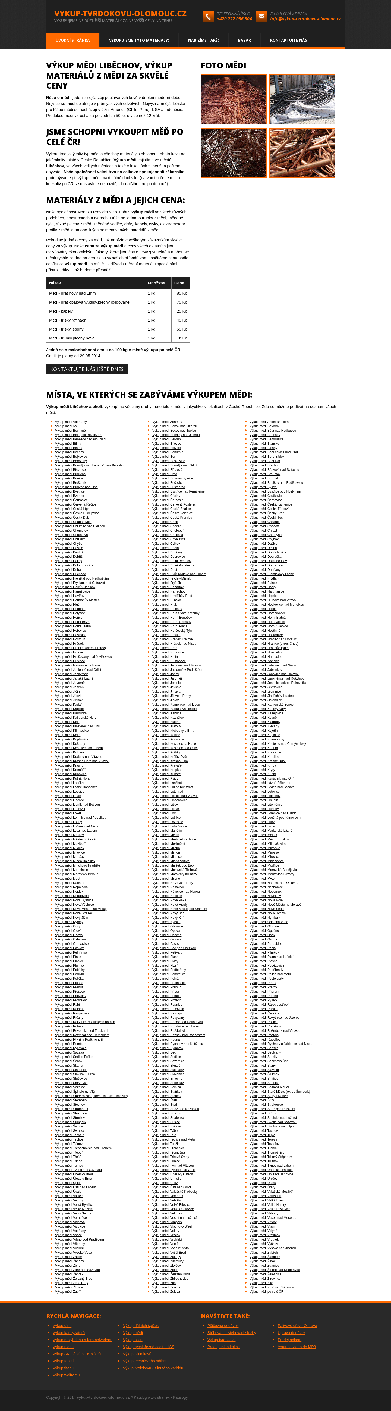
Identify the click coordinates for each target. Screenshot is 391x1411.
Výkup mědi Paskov (69, 948)
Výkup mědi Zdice (165, 1270)
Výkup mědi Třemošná (168, 1152)
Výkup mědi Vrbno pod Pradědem (79, 1239)
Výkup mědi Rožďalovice (170, 1031)
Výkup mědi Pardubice (266, 944)
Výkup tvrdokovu (221, 1340)
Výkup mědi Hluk (164, 604)
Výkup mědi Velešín (166, 1200)
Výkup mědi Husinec (70, 661)
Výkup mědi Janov (165, 674)
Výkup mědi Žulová (166, 1292)
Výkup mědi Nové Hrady (169, 905)
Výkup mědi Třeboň (69, 1152)
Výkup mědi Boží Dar (265, 461)
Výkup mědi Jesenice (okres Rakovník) (278, 683)
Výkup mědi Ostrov (263, 939)
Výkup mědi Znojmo (166, 1287)
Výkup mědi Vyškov (264, 1244)
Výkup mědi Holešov (167, 609)
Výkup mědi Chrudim (70, 539)
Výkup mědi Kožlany (70, 752)
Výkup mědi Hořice (69, 617)
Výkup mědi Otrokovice (72, 944)
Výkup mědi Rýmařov (167, 1048)
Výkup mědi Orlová (69, 935)
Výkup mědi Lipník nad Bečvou (77, 804)
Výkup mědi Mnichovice (267, 861)
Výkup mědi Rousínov (265, 1026)
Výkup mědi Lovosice (167, 822)
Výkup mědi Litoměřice (266, 804)
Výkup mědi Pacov (165, 944)
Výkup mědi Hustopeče (169, 661)
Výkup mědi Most (67, 878)
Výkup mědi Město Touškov (269, 839)
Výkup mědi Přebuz (69, 987)
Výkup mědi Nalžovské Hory (172, 883)
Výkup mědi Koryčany (168, 739)
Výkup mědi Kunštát (166, 774)
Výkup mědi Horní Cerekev (171, 622)
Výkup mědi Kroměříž (70, 770)
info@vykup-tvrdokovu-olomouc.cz (305, 19)
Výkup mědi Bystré (263, 487)
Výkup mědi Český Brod (267, 513)
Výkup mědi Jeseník (69, 687)
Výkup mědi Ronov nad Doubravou (177, 1022)
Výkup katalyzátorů (69, 1333)
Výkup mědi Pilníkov (264, 952)
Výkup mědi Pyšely (263, 1000)
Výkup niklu (133, 1340)
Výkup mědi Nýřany (69, 922)
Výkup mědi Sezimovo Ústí (269, 1061)
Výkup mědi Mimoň (166, 852)
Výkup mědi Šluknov (264, 1074)
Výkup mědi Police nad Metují (271, 974)
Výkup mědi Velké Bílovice (171, 1205)
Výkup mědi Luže (262, 826)
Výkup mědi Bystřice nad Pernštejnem (179, 491)
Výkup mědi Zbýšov (166, 1265)
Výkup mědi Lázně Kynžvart (172, 787)
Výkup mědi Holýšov (70, 613)
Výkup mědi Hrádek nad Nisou (174, 644)
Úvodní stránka (73, 40)
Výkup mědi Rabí (67, 1005)
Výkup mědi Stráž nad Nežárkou (175, 1109)
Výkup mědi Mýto (262, 878)
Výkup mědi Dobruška (265, 557)
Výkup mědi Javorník (70, 683)
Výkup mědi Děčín (165, 548)
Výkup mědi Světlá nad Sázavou (273, 1122)
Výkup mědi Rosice (264, 1022)
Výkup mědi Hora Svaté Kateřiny (175, 613)
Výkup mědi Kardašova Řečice (174, 709)
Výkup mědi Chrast (263, 530)
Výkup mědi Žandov (69, 1261)
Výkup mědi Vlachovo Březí (172, 1226)
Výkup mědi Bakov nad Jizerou (174, 426)
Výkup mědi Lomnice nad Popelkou (80, 818)
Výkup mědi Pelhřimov (71, 952)
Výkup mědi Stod (164, 1105)
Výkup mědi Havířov (69, 596)
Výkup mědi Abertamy (71, 422)
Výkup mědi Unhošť (166, 1178)
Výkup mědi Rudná (166, 1039)
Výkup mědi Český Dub (72, 517)
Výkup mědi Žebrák (69, 1274)
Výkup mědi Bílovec (166, 444)
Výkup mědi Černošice (71, 500)
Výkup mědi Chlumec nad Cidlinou (80, 526)
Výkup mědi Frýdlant (264, 578)
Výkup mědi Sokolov (70, 1087)
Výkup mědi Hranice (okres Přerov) (80, 648)
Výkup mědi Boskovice (168, 461)
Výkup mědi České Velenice (172, 513)
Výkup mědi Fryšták (166, 583)
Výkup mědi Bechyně (70, 430)
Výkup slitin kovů (137, 1354)
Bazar (244, 40)
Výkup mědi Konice (166, 735)
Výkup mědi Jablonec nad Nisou (273, 665)
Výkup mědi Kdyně (263, 717)
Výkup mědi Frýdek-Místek (171, 578)
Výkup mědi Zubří (68, 1292)
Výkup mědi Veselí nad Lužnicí (174, 1218)
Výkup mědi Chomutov (71, 530)
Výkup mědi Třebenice (168, 1148)
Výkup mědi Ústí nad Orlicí (171, 1187)
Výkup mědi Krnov (263, 765)
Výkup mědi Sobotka (264, 1083)
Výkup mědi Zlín (164, 1283)
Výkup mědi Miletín (166, 848)
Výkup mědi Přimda (166, 996)
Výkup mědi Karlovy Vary (268, 709)
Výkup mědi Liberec (69, 800)
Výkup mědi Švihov (69, 1126)
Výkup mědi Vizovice (70, 1226)
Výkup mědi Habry (263, 587)
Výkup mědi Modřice (264, 865)
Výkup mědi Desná (263, 548)
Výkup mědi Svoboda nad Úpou (272, 1126)
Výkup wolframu (66, 1375)
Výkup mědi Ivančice (264, 661)
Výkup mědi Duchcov (70, 574)
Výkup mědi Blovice (166, 448)
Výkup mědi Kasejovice (266, 713)
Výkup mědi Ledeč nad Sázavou (273, 787)
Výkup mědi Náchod (69, 883)
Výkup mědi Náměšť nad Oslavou (274, 883)
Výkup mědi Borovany (71, 461)
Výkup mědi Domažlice (266, 565)
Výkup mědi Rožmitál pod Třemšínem (82, 1035)
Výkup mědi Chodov (264, 526)
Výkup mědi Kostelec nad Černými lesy (278, 744)
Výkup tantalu (64, 1361)
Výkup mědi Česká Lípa (72, 509)
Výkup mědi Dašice (69, 548)
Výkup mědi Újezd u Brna (73, 1178)
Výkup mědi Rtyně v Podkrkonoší (79, 1039)
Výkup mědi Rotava (69, 1026)
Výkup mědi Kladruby (265, 722)
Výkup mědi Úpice (68, 1183)
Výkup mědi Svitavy (166, 1126)
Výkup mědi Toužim (166, 1144)
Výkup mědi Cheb (165, 522)
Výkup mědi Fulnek (263, 583)
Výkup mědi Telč (164, 1135)
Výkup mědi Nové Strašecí (74, 913)
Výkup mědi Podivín (69, 974)
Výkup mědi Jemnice (167, 683)
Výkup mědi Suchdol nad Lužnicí (273, 1118)
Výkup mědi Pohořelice (169, 974)
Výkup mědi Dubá (68, 570)
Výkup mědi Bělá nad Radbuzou (273, 430)
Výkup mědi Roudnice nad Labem (176, 1026)
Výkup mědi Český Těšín (268, 517)
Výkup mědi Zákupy (166, 1257)
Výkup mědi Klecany (264, 726)
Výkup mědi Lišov (165, 804)
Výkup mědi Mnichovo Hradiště (77, 865)
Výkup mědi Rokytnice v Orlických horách (85, 1022)
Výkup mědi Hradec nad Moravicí (274, 639)
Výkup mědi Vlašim (263, 1226)
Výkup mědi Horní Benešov (172, 617)
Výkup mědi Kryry (262, 770)
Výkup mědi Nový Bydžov (268, 913)
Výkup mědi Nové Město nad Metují (80, 909)
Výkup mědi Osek (262, 935)
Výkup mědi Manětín (167, 831)
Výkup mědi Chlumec (265, 522)
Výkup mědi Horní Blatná (268, 617)
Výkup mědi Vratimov (265, 1235)
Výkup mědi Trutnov (264, 1161)
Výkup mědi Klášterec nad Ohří (77, 726)
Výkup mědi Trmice (166, 1161)
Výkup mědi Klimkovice (72, 731)
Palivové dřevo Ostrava (297, 1325)
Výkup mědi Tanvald (69, 1135)
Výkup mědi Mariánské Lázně (271, 831)
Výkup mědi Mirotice (167, 857)
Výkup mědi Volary (165, 1231)
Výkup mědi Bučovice (168, 483)
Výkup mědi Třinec (68, 1161)
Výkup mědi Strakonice (266, 1105)
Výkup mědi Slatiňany (168, 1070)
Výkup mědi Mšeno (166, 878)
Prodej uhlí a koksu (223, 1347)
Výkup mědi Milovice (70, 852)
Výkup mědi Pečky (263, 948)
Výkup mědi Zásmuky (168, 1261)
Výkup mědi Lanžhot (167, 783)
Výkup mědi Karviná (166, 713)
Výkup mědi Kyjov (165, 778)
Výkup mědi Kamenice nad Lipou (176, 704)
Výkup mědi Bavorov (264, 426)
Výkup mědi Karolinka (71, 713)
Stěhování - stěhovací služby (231, 1333)
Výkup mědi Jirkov (165, 700)
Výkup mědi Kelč (67, 722)
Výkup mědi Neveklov (265, 896)
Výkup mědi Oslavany (71, 939)
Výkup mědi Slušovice (71, 1078)
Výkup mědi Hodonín (70, 609)
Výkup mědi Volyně (263, 1231)
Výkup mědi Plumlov (70, 965)
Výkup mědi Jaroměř (167, 678)
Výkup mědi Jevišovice (266, 687)
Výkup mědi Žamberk (265, 1257)
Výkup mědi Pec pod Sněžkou (174, 948)
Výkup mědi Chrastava (71, 535)
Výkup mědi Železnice (265, 1274)
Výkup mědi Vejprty (69, 1200)
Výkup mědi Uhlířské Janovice (271, 1174)
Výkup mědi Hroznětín (266, 652)
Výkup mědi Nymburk (265, 918)
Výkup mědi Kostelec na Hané (174, 744)
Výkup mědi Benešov (265, 435)
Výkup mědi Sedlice (166, 1057)
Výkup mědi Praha (263, 983)
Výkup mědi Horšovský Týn (172, 631)
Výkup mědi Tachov (264, 1131)
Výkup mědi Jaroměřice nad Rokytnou (277, 678)
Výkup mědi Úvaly (68, 1192)
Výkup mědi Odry (67, 926)
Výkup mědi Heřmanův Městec (77, 600)
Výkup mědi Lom (164, 813)
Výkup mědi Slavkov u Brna (75, 1074)
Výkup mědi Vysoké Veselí (74, 1252)
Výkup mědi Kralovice (265, 752)
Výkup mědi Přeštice (70, 991)
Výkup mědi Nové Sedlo (267, 909)
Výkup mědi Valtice (69, 1196)
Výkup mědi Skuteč (166, 1065)
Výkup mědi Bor (163, 457)
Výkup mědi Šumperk (70, 1122)
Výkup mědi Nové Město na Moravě (275, 905)
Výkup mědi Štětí (164, 1100)
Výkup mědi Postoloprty (267, 978)
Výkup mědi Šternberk (71, 1100)
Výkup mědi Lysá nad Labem (76, 831)
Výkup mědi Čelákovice (266, 496)
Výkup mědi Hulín (165, 657)
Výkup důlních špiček (141, 1325)
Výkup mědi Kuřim (263, 774)
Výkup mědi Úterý (262, 1187)
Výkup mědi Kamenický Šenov (272, 704)
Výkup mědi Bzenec (69, 496)
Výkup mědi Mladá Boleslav (75, 861)
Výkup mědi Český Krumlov (172, 517)
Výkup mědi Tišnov (69, 1144)
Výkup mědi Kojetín (264, 731)
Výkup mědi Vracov (166, 1235)
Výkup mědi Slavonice (168, 1074)
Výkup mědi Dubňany (265, 570)
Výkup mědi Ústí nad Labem (75, 1187)
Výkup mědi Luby (262, 822)
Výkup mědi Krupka (166, 770)
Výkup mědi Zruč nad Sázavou (272, 1287)
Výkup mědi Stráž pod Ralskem (272, 1109)
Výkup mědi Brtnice (69, 478)
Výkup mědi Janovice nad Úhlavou (274, 674)
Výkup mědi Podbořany (169, 970)
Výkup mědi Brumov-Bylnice (172, 478)
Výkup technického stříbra (145, 1361)
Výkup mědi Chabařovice (73, 522)
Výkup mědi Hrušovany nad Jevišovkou (83, 657)
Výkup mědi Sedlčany (265, 1052)
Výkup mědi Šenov (68, 1061)
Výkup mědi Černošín (168, 500)
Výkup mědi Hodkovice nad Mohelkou (277, 604)
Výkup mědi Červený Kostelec (174, 504)
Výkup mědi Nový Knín (168, 918)
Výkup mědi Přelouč (166, 987)
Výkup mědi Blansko (264, 444)
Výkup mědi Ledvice (69, 791)
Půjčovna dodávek (222, 1325)
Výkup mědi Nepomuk (265, 891)
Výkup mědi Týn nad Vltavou (173, 1165)
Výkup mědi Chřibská (167, 535)
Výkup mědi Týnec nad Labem (272, 1165)
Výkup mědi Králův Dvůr (169, 757)
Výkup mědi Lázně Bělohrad (270, 783)
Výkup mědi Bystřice (70, 491)
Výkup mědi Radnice (167, 1005)
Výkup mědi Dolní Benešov (171, 561)
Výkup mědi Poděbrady (266, 970)
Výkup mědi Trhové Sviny (170, 1157)
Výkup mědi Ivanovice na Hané (77, 665)
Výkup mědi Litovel (166, 809)
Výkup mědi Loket (68, 813)
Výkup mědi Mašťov (69, 835)
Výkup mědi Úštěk (263, 1183)
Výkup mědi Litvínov (264, 809)
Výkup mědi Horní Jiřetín (73, 626)
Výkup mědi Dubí (164, 570)
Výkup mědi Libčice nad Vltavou (175, 796)
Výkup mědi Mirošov (69, 857)
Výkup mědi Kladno (166, 722)
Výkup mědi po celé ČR (266, 1292)
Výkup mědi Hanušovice (72, 591)
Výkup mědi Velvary (264, 1213)
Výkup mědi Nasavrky (168, 887)
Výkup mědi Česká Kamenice (271, 504)
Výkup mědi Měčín (165, 835)
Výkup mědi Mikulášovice (268, 844)
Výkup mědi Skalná (69, 1065)
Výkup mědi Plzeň (165, 965)
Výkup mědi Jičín (67, 691)
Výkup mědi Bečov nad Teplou (174, 430)
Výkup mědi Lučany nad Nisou (77, 826)
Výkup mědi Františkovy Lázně (272, 574)
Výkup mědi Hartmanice (267, 591)
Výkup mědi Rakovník (168, 1009)
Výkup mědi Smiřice (264, 1078)
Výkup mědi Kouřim (264, 748)
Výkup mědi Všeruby (70, 1244)
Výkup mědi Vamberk (167, 1196)
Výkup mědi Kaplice (69, 709)
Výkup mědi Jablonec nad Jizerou (176, 665)
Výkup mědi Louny (68, 822)
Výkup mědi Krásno (69, 765)
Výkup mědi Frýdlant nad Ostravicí (80, 583)
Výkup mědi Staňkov (167, 1092)
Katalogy (180, 1397)
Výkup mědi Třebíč (263, 1148)
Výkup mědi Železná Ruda (171, 1274)
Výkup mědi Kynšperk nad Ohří (272, 778)
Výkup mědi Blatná (68, 448)
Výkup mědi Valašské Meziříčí (271, 1192)
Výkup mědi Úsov (165, 1183)
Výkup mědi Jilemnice (265, 691)
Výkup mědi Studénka (168, 1118)
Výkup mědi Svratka (69, 1131)
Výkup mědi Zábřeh (264, 1252)
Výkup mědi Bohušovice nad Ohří (274, 452)
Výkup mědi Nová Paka (169, 900)
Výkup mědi (133, 1333)
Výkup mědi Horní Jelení (267, 622)
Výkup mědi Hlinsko (166, 600)
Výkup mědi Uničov (264, 1178)
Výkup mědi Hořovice (70, 631)
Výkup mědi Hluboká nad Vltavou (274, 600)
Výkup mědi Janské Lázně (74, 678)
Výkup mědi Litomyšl (70, 809)
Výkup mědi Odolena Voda (269, 922)
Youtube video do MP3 (297, 1347)
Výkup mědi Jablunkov (266, 670)
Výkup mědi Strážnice (71, 1113)
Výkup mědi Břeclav (264, 465)
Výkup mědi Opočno (264, 931)
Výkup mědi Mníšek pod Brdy (173, 865)
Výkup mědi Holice (263, 609)
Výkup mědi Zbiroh (68, 1265)
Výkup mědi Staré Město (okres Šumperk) (280, 1092)
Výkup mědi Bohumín (167, 452)
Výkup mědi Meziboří (70, 844)
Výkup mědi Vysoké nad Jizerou (273, 1248)
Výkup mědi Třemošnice (267, 1152)
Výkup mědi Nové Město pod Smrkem (179, 909)
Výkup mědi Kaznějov (168, 717)
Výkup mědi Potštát (69, 983)
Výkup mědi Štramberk (71, 1109)
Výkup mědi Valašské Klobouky (175, 1192)
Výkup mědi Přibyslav (70, 996)
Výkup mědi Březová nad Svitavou (274, 470)
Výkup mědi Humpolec (266, 657)
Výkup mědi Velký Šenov (73, 1213)
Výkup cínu (62, 1325)
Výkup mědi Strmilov (70, 1118)
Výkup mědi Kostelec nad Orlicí (175, 748)
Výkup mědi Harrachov (168, 591)
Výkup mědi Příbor (165, 991)
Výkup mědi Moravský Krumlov (174, 874)
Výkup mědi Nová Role (266, 900)
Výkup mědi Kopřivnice (71, 739)
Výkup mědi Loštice (166, 818)
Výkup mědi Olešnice (167, 926)
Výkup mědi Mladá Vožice (171, 861)
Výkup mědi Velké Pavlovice (270, 1209)
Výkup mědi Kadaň (69, 704)
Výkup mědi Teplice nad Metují (174, 1139)
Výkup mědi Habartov (168, 587)
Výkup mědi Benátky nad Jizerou (176, 435)
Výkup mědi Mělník (263, 835)
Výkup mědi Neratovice (72, 896)
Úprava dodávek (291, 1333)
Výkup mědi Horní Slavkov (269, 626)
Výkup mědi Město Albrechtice (174, 839)
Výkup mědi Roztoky (264, 1035)
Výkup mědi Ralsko (264, 1009)
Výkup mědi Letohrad (167, 791)
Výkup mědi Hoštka (166, 635)
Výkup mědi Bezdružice (266, 439)
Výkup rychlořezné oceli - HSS (148, 1347)
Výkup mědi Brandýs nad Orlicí (174, 465)
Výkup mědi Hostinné (265, 631)
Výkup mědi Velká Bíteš (267, 1200)
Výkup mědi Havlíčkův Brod (172, 596)
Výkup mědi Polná (165, 978)
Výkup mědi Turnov (69, 1165)
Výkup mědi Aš (66, 426)
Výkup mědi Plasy (165, 961)
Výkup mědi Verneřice (71, 1218)
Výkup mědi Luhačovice (169, 826)
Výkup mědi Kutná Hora (72, 778)
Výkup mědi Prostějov (71, 1000)
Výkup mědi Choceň (166, 526)
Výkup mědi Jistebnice (266, 700)
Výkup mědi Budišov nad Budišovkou (276, 483)
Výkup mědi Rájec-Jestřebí (269, 1005)
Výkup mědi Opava (166, 931)
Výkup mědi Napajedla (71, 887)
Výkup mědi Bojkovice (71, 457)
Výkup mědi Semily (263, 1057)
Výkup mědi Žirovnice (265, 1279)
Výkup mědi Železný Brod (73, 1279)
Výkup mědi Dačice (264, 544)
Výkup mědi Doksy (68, 561)
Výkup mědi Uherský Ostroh (172, 1174)
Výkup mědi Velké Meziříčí (74, 1209)
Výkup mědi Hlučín (68, 604)
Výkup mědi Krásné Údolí (268, 761)
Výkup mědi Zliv (261, 1283)
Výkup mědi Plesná (264, 961)
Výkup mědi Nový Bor (168, 913)
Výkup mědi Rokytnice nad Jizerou (274, 1018)
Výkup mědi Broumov (265, 474)
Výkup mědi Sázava (69, 1052)
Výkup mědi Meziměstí (168, 844)
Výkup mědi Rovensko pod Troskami (81, 1031)
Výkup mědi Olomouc (265, 926)
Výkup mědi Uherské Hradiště (271, 1170)
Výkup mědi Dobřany (167, 552)
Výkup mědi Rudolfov (265, 1039)
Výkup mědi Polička (69, 978)
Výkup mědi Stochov (70, 1105)
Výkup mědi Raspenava (72, 1013)
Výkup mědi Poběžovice (267, 965)
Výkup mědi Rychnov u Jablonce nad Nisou (281, 1044)
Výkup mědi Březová (167, 470)
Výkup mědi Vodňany (70, 1231)
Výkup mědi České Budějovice (77, 513)
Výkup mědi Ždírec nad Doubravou (275, 1270)
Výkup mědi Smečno (167, 1078)
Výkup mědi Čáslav (166, 496)
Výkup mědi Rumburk (70, 1044)
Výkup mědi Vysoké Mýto (170, 1248)
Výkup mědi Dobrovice (168, 557)
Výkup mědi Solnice (166, 1087)
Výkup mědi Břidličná (70, 474)
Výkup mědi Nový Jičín (71, 918)
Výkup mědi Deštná (69, 552)
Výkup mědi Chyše (68, 544)
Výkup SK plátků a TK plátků (77, 1354)
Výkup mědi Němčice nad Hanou (176, 891)
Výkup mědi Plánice (69, 961)
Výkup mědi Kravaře (167, 765)
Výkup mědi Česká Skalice (171, 509)
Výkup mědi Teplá (262, 1135)
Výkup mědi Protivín (166, 1000)
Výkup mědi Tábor (165, 1131)
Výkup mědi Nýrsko (166, 922)
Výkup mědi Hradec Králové (172, 639)
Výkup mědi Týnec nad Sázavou (78, 1170)
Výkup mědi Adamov (167, 422)
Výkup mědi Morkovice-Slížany (272, 874)
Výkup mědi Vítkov (263, 1222)
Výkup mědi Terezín (264, 1139)
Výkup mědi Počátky (70, 970)
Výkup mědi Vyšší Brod (169, 1252)
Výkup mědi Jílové (68, 696)
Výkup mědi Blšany (263, 448)
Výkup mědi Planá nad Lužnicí (271, 957)
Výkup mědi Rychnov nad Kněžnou (177, 1044)
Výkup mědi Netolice (167, 896)
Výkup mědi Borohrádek (267, 457)
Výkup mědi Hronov (69, 652)
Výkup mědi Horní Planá (169, 626)
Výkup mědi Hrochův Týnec (269, 648)
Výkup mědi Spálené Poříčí (269, 1087)
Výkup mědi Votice (68, 1235)
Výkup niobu (63, 1347)
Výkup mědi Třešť (68, 1157)
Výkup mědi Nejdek (69, 891)
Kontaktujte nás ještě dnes (87, 369)
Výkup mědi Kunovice (70, 774)
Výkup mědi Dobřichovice (268, 552)
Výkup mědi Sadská (264, 1048)
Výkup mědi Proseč (264, 996)
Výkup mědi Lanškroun (71, 783)
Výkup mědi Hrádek (69, 644)
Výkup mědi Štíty (262, 1100)
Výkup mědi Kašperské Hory (75, 717)
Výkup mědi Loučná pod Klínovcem (275, 818)
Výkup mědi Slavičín (264, 1070)
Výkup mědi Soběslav (168, 1083)
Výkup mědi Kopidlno (265, 735)
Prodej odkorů (289, 1340)
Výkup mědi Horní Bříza (72, 622)
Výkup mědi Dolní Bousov (268, 561)
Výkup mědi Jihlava (166, 691)
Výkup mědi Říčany (69, 1018)
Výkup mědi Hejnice (264, 596)
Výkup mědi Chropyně (266, 535)
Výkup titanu (63, 1368)
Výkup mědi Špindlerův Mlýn (75, 1092)
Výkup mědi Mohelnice (71, 870)
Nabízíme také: (203, 40)
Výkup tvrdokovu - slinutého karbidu (153, 1368)
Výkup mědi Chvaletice (168, 539)
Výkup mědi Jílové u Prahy (171, 696)
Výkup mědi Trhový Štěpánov (271, 1157)
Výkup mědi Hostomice (266, 635)
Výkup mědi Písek (68, 957)
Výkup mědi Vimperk (167, 1222)
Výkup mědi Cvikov (166, 544)
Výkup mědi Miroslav (265, 852)
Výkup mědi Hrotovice (168, 652)
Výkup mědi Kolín (67, 735)
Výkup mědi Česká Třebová (269, 509)
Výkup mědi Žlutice (69, 1287)
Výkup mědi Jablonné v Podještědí (177, 670)
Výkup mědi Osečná (166, 935)
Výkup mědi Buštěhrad (168, 487)
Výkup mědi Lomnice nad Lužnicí (273, 813)
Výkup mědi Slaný (263, 1065)
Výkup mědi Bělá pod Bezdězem (78, 435)
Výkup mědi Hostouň (70, 639)
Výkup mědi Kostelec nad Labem (79, 748)
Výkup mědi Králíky (166, 752)
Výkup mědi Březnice (70, 470)
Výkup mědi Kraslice (264, 757)
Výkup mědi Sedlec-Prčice (74, 1057)
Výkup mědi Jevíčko (166, 687)
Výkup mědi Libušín (264, 800)
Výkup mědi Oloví (68, 931)
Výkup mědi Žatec (263, 1261)
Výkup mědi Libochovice (169, 800)
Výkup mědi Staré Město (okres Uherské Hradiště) (91, 1096)
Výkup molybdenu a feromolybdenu (82, 1340)
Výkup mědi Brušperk (70, 483)
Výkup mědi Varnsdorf (265, 1196)
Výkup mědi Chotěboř (168, 530)
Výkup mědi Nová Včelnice (74, 905)
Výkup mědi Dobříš (69, 557)
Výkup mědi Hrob (164, 648)
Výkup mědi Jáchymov (71, 674)
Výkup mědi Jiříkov (69, 700)
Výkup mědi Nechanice (266, 887)
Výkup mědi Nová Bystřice (74, 900)
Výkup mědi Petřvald (167, 952)
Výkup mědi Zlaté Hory (71, 1283)
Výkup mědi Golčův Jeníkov (75, 587)
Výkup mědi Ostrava (167, 939)
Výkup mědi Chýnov (264, 539)
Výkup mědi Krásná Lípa (170, 761)
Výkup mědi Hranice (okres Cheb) (274, 644)
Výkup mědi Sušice (166, 1122)
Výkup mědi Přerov (263, 987)
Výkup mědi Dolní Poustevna (173, 565)
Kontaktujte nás (288, 40)
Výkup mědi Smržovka (71, 1083)
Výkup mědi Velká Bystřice (74, 1205)
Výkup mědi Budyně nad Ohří (76, 487)
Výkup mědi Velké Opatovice (173, 1209)
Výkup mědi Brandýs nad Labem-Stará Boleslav (89, 465)
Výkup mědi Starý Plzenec (269, 1096)
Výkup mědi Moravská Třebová (174, 870)
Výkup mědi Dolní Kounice (74, 565)
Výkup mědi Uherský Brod (74, 1174)
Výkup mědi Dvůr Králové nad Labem (179, 574)
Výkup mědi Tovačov (264, 1144)
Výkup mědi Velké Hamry (268, 1205)
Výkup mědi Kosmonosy (267, 739)
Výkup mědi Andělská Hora (269, 422)
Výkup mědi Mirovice (265, 857)
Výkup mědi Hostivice (70, 635)
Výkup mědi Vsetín (165, 1244)
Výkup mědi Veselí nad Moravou (273, 1218)
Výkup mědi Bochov (69, 452)
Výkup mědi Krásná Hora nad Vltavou (82, 761)
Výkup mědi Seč (164, 1052)
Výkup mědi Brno (164, 474)
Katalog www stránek (152, 1397)
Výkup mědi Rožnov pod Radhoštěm (178, 1035)
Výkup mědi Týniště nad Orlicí (173, 1170)
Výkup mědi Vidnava (70, 1222)
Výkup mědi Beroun (166, 439)
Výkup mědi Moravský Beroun (76, 874)
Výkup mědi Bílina (68, 444)
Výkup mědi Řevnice (264, 1013)
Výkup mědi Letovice (265, 791)
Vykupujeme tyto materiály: (139, 40)
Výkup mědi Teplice (69, 1139)
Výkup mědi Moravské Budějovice (274, 870)
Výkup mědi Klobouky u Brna (173, 731)
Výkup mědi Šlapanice (71, 1070)
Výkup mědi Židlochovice (170, 1279)
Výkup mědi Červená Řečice (75, 504)
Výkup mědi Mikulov (69, 848)
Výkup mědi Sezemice (168, 1061)
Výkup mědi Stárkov (166, 1096)
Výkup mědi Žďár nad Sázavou (77, 1270)
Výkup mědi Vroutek (264, 1239)
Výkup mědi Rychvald (70, 1048)
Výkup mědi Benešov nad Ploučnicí (80, 439)
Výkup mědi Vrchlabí (167, 1239)
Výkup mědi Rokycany (168, 1018)
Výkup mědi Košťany (70, 744)
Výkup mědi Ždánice (264, 1265)
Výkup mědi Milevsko (265, 848)
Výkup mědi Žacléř (68, 1257)
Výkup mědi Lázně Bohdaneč (76, 787)
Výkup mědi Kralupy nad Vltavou (78, 757)
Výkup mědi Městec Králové (75, 839)
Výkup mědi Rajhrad (69, 1009)
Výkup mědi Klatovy (166, 726)
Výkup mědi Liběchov (265, 796)
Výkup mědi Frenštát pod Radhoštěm (82, 578)
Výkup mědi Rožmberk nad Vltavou (275, 1031)
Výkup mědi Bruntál (264, 478)
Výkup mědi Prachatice (169, 983)
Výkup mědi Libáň (68, 796)
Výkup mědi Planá (165, 957)
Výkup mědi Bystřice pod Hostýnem (275, 491)
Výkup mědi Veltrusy (167, 1213)
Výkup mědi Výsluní (69, 1248)
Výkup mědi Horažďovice (268, 613)
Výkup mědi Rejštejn (167, 1013)
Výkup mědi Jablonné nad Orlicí (78, 670)
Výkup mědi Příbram (264, 991)
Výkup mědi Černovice (266, 500)
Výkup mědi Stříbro (263, 1113)
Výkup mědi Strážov (166, 1113)
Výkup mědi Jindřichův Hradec (272, 696)
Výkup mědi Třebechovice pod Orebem (83, 1148)
